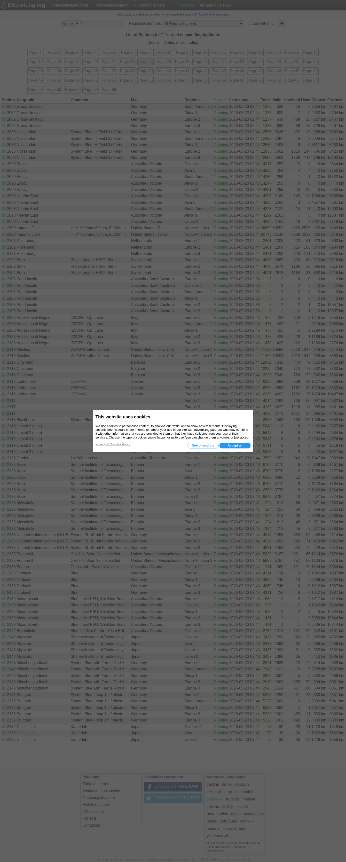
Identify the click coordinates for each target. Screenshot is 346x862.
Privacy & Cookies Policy (112, 444)
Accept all (235, 445)
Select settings (203, 445)
